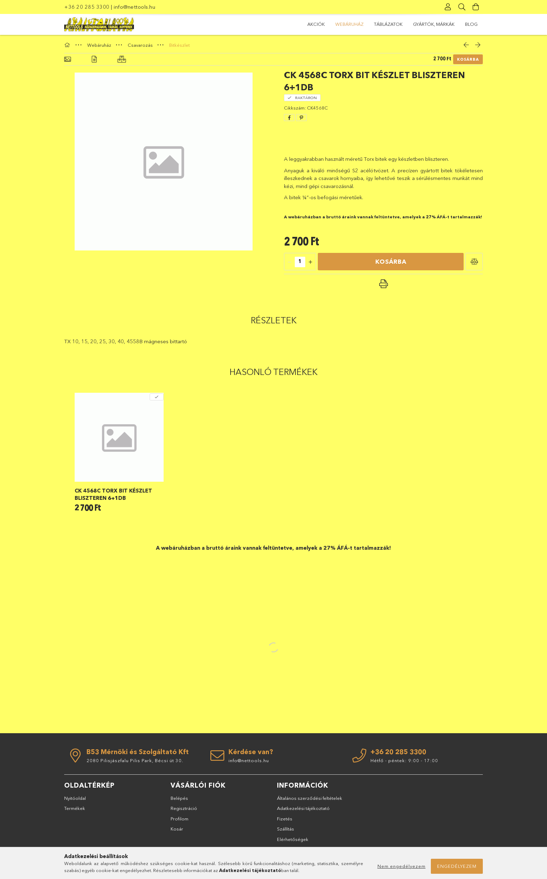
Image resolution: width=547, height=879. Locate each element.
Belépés (179, 798)
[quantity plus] (310, 262)
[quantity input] (300, 262)
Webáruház (349, 24)
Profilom (179, 818)
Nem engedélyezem (401, 866)
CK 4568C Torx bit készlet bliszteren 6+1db (113, 494)
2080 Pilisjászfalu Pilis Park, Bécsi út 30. (135, 760)
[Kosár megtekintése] (476, 7)
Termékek (74, 808)
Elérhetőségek (292, 839)
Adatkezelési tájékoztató (303, 808)
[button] (474, 261)
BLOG (471, 24)
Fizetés (284, 818)
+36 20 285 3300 (87, 6)
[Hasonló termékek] (122, 59)
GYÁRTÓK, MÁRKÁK (434, 24)
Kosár (177, 829)
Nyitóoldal (75, 798)
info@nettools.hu (134, 6)
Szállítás (285, 829)
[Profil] (448, 7)
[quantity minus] (289, 262)
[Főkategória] (68, 45)
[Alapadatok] (67, 59)
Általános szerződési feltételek (309, 798)
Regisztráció (184, 808)
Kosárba (468, 59)
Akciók (316, 24)
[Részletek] (94, 59)
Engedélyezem (457, 866)
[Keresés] (462, 7)
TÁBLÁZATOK (388, 24)
